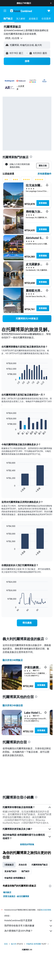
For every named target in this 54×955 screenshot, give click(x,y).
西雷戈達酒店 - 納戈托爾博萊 (16, 896)
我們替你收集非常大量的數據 (28, 926)
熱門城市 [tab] (25, 871)
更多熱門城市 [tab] (10, 871)
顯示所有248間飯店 (13, 660)
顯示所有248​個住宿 (13, 705)
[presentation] (31, 156)
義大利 (13, 944)
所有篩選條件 (44, 173)
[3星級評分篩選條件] (15, 180)
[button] (51, 3)
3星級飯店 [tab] (9, 865)
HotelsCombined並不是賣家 (28, 920)
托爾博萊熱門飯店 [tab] (40, 865)
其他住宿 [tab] (23, 865)
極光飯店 (7, 892)
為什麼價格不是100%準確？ (28, 931)
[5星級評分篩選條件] (39, 180)
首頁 (6, 944)
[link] (27, 318)
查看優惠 (43, 203)
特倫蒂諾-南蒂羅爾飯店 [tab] (14, 878)
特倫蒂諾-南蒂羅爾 (33, 944)
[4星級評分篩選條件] (26, 180)
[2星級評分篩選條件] (6, 180)
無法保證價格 (46, 910)
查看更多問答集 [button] (27, 844)
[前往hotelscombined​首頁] (21, 10)
